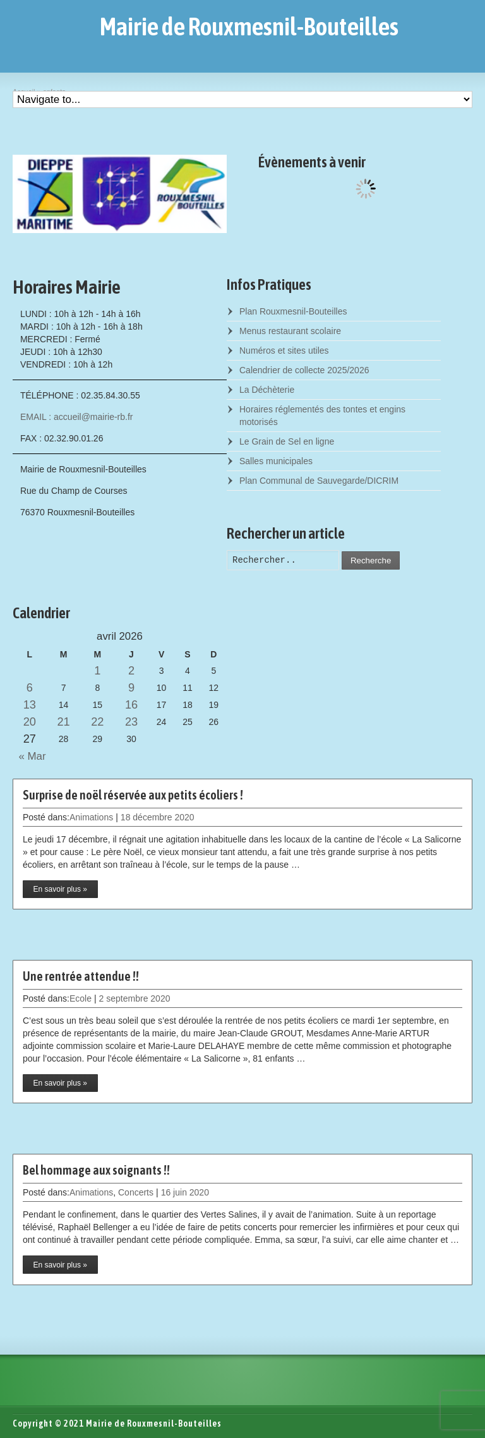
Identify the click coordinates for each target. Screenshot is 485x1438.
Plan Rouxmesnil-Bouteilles (293, 311)
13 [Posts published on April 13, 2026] (29, 704)
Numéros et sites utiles (284, 350)
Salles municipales (276, 461)
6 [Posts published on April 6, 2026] (30, 687)
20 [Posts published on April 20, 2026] (29, 722)
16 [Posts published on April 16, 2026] (131, 704)
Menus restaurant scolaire (290, 331)
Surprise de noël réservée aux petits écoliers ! (133, 795)
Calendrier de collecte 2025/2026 (304, 370)
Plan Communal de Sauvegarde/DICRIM (318, 481)
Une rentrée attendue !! (81, 976)
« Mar (29, 756)
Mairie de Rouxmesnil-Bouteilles (249, 26)
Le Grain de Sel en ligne (286, 441)
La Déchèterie (266, 390)
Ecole (80, 998)
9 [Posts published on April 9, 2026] (131, 687)
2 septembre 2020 (135, 998)
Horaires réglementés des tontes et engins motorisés (322, 415)
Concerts (135, 1192)
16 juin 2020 (185, 1192)
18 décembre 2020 (158, 817)
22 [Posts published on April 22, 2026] (97, 722)
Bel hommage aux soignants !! (96, 1170)
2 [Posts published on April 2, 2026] (131, 670)
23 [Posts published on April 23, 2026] (131, 722)
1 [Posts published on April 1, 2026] (97, 670)
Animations (91, 817)
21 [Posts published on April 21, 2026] (63, 722)
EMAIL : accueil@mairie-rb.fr (76, 417)
